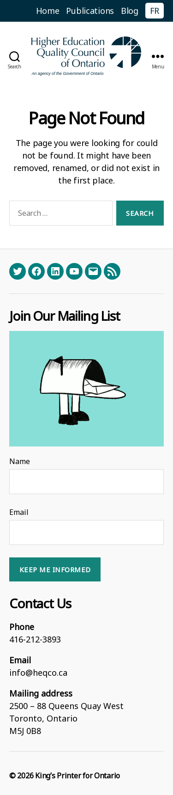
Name (19, 461)
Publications (90, 10)
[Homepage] (86, 56)
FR (154, 10)
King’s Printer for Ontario (77, 776)
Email (19, 512)
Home (48, 10)
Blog (129, 10)
